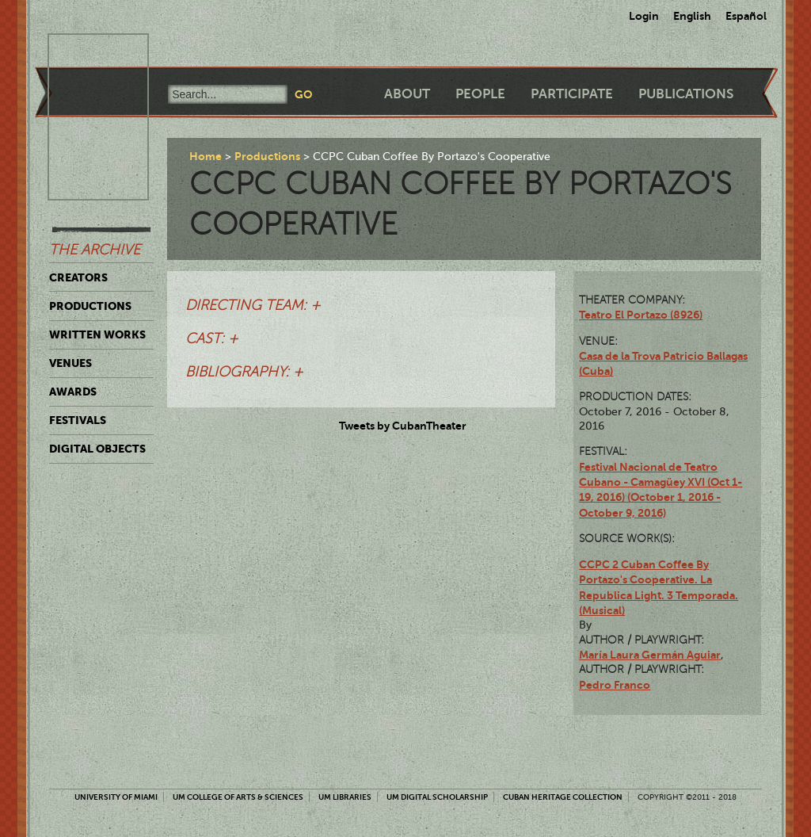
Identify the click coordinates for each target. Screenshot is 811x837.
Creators (78, 277)
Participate (572, 93)
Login (644, 16)
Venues (70, 363)
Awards (73, 391)
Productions (90, 306)
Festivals (77, 420)
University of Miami (116, 797)
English (692, 16)
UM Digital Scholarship (437, 797)
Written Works (97, 334)
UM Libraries (344, 797)
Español (746, 16)
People (480, 93)
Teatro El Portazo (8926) (640, 314)
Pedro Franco (614, 684)
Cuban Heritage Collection (563, 797)
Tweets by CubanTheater (402, 425)
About (407, 93)
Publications (685, 93)
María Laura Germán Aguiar (650, 654)
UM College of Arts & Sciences (238, 797)
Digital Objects (97, 448)
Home (205, 156)
